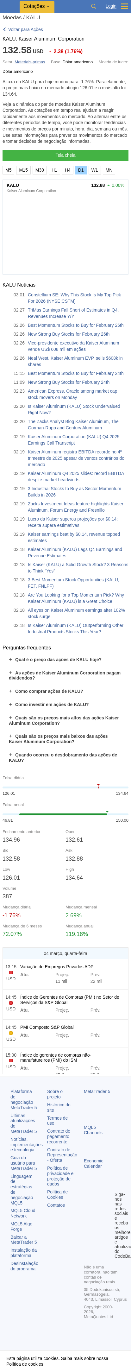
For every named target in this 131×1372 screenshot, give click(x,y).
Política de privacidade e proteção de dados (60, 1176)
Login (111, 6)
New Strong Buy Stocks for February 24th (68, 382)
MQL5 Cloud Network (22, 1213)
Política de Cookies (57, 1194)
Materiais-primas (30, 62)
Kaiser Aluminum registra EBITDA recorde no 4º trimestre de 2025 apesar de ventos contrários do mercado (76, 458)
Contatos (56, 1205)
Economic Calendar (93, 1163)
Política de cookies (24, 1364)
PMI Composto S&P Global (47, 1027)
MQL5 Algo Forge (21, 1226)
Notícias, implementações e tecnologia (26, 1145)
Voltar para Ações (25, 29)
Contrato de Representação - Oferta (62, 1155)
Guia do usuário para (23, 1163)
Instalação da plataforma (23, 1253)
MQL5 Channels (93, 1130)
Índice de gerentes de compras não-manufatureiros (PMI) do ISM (55, 1058)
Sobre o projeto (55, 1094)
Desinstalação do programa (24, 1266)
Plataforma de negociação (23, 1099)
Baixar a (23, 1240)
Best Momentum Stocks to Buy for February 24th (76, 373)
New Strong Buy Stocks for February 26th (68, 334)
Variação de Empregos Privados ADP (57, 966)
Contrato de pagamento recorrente (58, 1136)
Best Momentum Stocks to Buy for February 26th (76, 325)
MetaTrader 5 (97, 1091)
